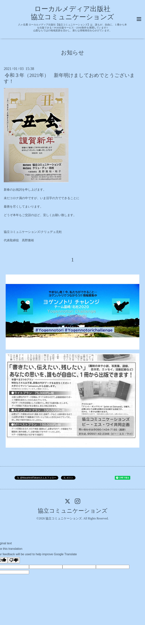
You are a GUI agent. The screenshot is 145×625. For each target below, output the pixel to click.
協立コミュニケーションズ (72, 511)
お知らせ (72, 52)
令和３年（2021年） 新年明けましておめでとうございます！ (69, 78)
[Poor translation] (14, 560)
